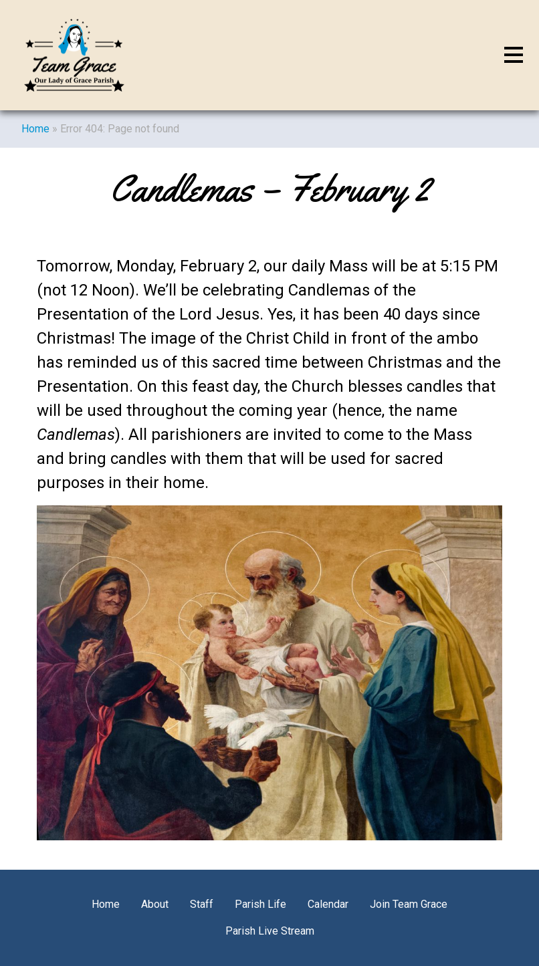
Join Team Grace (408, 904)
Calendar (328, 904)
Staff (201, 904)
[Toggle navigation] (513, 55)
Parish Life (260, 904)
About (155, 904)
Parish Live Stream (269, 931)
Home (35, 128)
